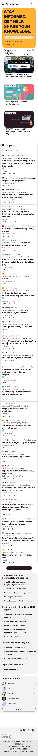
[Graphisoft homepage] (28, 730)
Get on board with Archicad (15, 658)
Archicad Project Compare (15, 621)
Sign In (34, 4)
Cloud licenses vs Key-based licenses (19, 601)
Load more (19, 568)
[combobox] (19, 37)
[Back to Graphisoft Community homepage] (12, 4)
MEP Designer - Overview (14, 625)
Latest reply (6, 158)
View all (29, 52)
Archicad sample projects (14, 648)
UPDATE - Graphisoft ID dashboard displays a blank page (18, 131)
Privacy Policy (12, 746)
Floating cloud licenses (13, 597)
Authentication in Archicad (15, 589)
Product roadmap (11, 670)
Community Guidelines (18, 749)
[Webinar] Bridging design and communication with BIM (19, 75)
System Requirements (13, 636)
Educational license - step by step (18, 593)
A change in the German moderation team (16, 103)
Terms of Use (25, 746)
